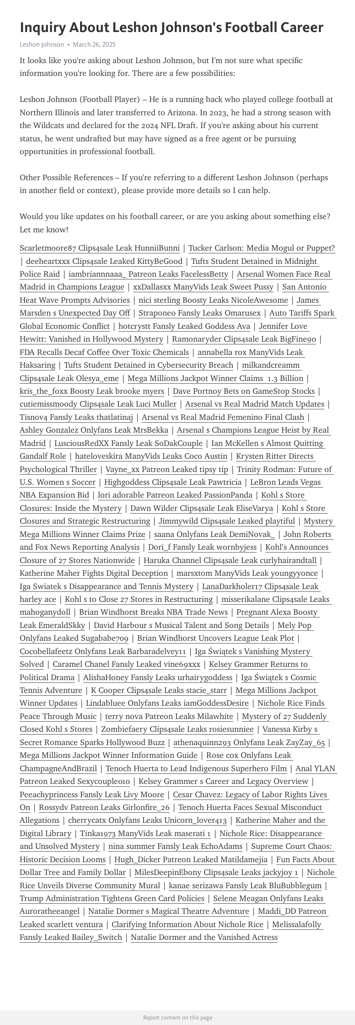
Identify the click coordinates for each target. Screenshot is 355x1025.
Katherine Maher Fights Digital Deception (94, 573)
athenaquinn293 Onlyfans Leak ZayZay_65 (249, 742)
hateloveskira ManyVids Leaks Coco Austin (151, 456)
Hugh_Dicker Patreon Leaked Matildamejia (191, 859)
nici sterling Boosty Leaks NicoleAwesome (213, 300)
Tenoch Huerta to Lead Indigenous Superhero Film (196, 768)
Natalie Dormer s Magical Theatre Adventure (168, 911)
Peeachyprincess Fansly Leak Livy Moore (92, 794)
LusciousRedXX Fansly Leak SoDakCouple (128, 443)
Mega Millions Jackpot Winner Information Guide (109, 755)
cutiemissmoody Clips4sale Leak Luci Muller (98, 404)
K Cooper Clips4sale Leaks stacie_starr (159, 690)
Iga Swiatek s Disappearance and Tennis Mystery (107, 586)
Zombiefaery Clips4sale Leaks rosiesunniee (177, 729)
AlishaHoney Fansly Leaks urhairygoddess (157, 677)
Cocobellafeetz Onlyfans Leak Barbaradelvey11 (103, 651)
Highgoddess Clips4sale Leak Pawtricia (173, 482)
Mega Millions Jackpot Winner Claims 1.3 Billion (215, 378)
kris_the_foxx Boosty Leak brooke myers (92, 391)
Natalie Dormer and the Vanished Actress (204, 937)
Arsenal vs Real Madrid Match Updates (254, 404)
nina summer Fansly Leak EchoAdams (175, 846)
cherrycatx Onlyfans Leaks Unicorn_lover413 (147, 820)
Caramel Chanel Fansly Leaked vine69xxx (126, 664)
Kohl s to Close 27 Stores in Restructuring (139, 599)
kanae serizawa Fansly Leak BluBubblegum (245, 885)
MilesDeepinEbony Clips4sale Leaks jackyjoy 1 (216, 872)
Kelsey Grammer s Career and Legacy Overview (223, 781)
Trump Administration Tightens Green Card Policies (112, 898)
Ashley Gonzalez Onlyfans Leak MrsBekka (94, 430)
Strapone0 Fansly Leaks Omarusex (200, 313)
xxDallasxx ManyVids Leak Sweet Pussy (203, 287)
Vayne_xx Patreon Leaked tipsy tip (167, 469)
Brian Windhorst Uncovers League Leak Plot (215, 638)
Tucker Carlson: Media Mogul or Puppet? (261, 248)
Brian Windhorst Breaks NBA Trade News (153, 612)
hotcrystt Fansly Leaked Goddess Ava (184, 326)
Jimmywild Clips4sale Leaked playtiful (227, 521)
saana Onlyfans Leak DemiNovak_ (214, 534)
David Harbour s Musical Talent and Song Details (181, 625)
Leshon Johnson (42, 44)
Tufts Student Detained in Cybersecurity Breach (148, 365)
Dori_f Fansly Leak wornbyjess (202, 547)
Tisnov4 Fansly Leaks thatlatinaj (76, 417)
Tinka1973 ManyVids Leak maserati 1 (145, 833)
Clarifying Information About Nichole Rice (188, 924)
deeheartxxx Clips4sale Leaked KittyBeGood (104, 261)
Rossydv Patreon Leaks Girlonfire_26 (104, 807)
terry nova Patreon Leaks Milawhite (169, 716)
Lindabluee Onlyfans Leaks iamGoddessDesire (167, 703)
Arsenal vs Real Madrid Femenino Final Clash (223, 417)
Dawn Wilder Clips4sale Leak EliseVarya (201, 508)
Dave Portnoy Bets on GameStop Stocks (244, 391)
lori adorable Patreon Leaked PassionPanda (175, 495)
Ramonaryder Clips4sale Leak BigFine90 (244, 339)
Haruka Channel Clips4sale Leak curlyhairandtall (230, 560)
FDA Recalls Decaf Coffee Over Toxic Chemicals (104, 352)
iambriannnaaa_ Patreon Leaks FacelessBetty (148, 274)
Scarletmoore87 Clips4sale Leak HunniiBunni (100, 248)
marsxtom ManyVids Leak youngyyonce (247, 573)
